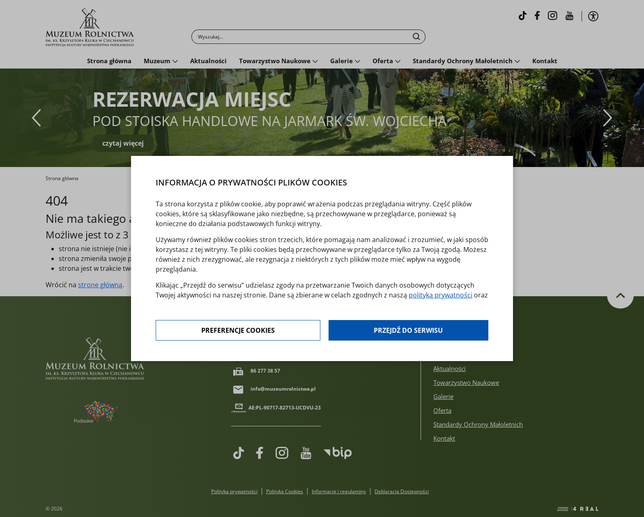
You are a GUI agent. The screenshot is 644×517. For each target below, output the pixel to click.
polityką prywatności (440, 295)
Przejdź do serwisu (408, 330)
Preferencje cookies (238, 330)
